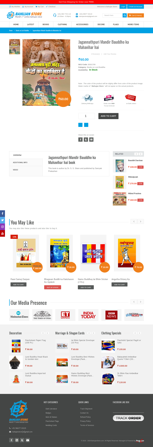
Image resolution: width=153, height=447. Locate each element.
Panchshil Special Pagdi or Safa (129, 341)
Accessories (82, 24)
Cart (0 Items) (135, 15)
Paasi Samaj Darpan (20, 279)
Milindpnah (133, 177)
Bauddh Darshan (135, 160)
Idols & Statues (51, 417)
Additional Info (20, 162)
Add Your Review (110, 54)
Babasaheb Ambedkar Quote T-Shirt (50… (126, 357)
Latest (30, 24)
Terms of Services (87, 425)
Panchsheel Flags (52, 421)
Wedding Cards (51, 425)
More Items (133, 24)
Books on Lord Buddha (22, 30)
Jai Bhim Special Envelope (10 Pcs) (82, 341)
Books (46, 24)
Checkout (86, 125)
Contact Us (84, 413)
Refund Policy (85, 417)
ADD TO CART (108, 116)
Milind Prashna (134, 193)
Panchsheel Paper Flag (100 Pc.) (35, 341)
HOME (16, 24)
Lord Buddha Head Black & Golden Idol (36, 357)
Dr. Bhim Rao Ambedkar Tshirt (127, 374)
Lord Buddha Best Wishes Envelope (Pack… (82, 357)
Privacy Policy (85, 421)
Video (15, 170)
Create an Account (135, 7)
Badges (48, 413)
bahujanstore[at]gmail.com (88, 16)
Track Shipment (86, 409)
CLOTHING (62, 24)
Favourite (80, 125)
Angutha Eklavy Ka (121, 279)
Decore (101, 24)
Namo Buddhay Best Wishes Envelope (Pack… (82, 374)
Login (123, 7)
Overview (17, 155)
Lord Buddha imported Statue (35, 374)
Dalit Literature (51, 409)
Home (11, 30)
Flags (116, 24)
